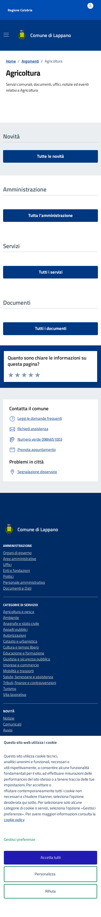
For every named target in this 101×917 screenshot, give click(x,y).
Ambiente (11, 618)
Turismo (9, 689)
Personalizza (50, 874)
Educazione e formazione (23, 653)
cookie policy (14, 820)
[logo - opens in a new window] (52, 909)
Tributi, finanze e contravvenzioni (29, 683)
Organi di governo (17, 553)
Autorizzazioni (14, 635)
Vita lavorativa (14, 694)
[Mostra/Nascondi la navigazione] (6, 35)
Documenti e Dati (17, 588)
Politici (8, 576)
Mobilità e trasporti (18, 671)
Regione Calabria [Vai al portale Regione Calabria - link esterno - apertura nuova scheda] (20, 10)
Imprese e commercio (21, 665)
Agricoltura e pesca (18, 612)
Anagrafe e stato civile (21, 623)
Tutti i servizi (50, 272)
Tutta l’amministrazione (50, 215)
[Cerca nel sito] (87, 35)
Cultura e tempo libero (21, 647)
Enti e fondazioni (16, 570)
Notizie (8, 718)
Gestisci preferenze (25, 839)
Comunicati (12, 724)
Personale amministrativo (24, 582)
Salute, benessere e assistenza (28, 677)
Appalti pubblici (15, 629)
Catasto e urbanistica (20, 641)
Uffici (7, 564)
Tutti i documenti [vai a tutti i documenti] (50, 328)
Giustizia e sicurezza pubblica (26, 659)
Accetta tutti (51, 857)
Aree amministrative (19, 559)
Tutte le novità (50, 156)
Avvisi (7, 730)
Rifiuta (50, 891)
